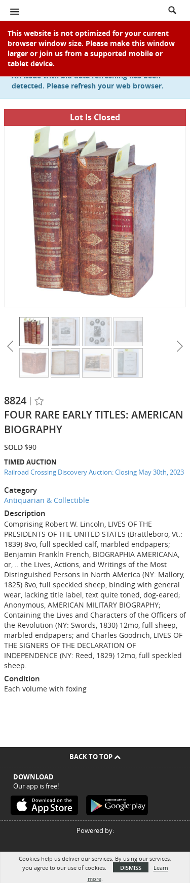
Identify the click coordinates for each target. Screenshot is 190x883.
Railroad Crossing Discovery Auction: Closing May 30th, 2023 (94, 472)
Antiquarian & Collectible (46, 500)
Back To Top (95, 756)
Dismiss (130, 867)
